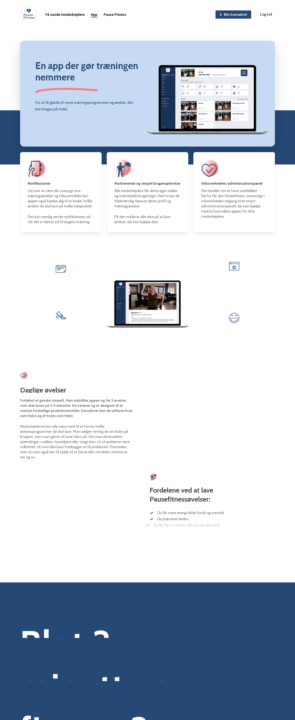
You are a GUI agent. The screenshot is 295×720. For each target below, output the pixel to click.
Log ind (266, 14)
